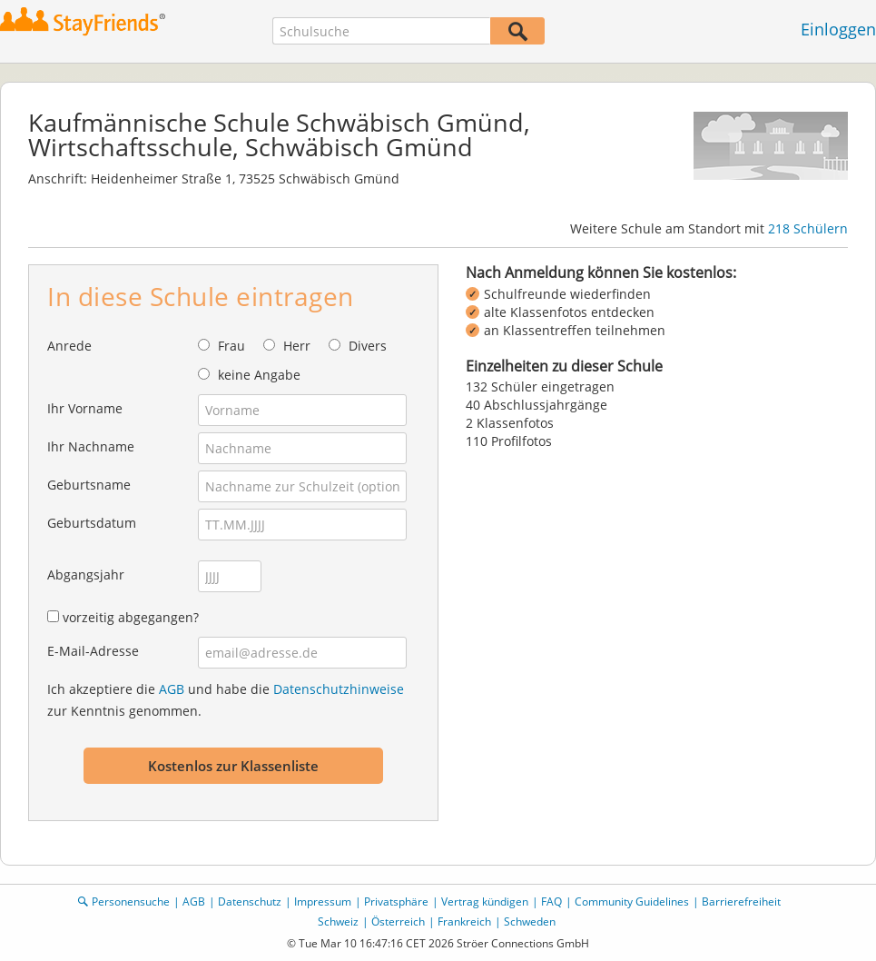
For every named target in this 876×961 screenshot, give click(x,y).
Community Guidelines (632, 901)
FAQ (551, 901)
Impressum (322, 901)
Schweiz (338, 921)
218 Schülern (808, 228)
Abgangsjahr (85, 574)
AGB (171, 689)
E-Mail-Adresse (93, 650)
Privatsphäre (396, 901)
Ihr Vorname (85, 408)
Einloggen (838, 29)
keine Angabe (259, 374)
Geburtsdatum (91, 522)
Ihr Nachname (90, 446)
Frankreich (464, 921)
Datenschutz (249, 901)
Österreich (398, 921)
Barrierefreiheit (741, 901)
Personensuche (131, 901)
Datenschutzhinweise (338, 689)
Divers (368, 345)
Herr (296, 345)
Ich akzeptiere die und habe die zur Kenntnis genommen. (225, 699)
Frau (231, 345)
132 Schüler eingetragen (540, 386)
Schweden (530, 921)
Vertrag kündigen (484, 901)
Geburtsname (89, 484)
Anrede (69, 345)
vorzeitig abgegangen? (131, 617)
